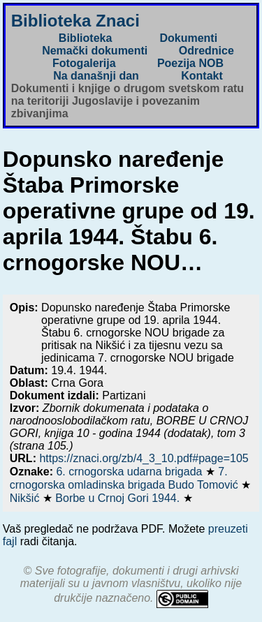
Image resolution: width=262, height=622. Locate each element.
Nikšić (26, 498)
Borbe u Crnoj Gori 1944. (118, 498)
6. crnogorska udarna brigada (130, 471)
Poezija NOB (190, 63)
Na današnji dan (96, 76)
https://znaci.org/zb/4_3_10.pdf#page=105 (143, 458)
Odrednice (206, 51)
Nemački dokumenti (94, 51)
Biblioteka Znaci (75, 20)
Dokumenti (188, 38)
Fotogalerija (84, 63)
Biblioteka (85, 38)
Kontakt (202, 76)
